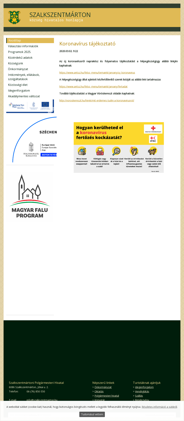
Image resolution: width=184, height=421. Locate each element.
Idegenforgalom (19, 90)
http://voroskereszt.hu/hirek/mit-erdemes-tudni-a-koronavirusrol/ (96, 100)
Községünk (15, 63)
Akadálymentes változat (24, 96)
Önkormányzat (18, 69)
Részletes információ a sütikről (159, 406)
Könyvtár (100, 400)
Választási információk (23, 46)
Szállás (139, 395)
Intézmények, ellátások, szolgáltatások (24, 77)
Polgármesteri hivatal (107, 395)
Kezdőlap (15, 40)
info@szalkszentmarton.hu (42, 400)
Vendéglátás (142, 391)
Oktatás (99, 391)
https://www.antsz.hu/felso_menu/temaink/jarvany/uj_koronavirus (97, 72)
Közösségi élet (18, 85)
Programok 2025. (19, 52)
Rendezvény (142, 400)
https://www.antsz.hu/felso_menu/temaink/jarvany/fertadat (93, 86)
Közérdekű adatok (20, 58)
